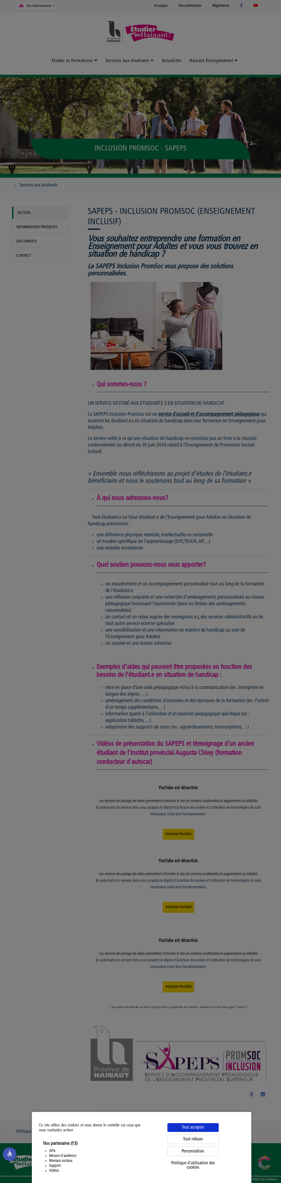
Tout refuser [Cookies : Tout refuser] (193, 1139)
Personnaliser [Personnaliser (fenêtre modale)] (193, 1151)
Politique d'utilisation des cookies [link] (193, 1165)
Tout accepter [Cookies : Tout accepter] (193, 1127)
